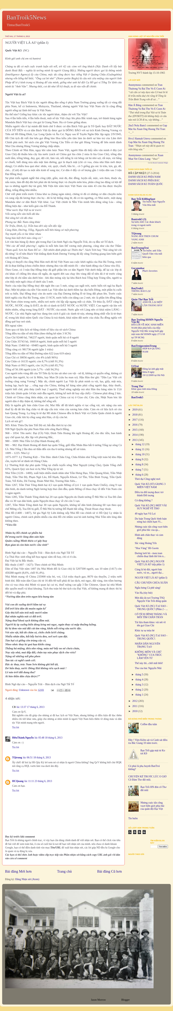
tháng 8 (139, 464)
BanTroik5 (137, 397)
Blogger (125, 999)
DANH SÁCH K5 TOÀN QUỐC (145, 184)
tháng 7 (139, 469)
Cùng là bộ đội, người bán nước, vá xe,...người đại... (149, 571)
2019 (135, 409)
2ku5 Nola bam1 (137, 125)
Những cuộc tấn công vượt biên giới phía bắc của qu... (151, 528)
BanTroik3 (137, 288)
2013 (135, 440)
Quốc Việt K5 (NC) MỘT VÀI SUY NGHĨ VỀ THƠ (151, 507)
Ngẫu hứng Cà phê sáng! (148, 587)
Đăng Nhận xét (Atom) (27, 879)
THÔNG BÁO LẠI (141, 291)
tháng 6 (139, 474)
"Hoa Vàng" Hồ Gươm (147, 548)
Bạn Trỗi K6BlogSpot (143, 199)
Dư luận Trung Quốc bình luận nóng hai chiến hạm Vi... (151, 520)
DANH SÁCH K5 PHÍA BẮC (144, 180)
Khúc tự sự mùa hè (145, 630)
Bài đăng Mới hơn (18, 871)
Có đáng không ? (143, 500)
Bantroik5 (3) (138, 219)
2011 (135, 706)
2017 (135, 419)
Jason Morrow (98, 999)
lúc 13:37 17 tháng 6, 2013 (30, 707)
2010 (135, 711)
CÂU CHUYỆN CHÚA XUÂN (151, 582)
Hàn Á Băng (134, 105)
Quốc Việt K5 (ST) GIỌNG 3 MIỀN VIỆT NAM (150, 486)
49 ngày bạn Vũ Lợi (145, 513)
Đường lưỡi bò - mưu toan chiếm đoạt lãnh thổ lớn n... (150, 555)
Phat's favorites (149, 270)
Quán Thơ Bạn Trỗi (142, 299)
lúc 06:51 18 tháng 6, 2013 (37, 757)
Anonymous (134, 84)
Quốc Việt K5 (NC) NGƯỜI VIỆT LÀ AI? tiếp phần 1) (149, 563)
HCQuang (17, 781)
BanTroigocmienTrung (144, 345)
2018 (135, 414)
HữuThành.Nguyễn (23, 737)
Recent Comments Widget (160, 163)
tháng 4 (139, 679)
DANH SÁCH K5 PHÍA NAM (144, 176)
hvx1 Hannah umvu (139, 138)
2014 (135, 434)
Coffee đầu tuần (148, 724)
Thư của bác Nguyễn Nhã (148, 668)
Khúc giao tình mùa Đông (144, 389)
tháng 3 (139, 684)
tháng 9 (139, 459)
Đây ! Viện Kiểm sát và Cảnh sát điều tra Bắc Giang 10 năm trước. (147, 742)
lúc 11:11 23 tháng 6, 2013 (38, 781)
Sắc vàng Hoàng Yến (146, 543)
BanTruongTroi (140, 247)
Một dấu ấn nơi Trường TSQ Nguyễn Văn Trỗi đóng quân (151, 599)
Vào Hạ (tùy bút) (143, 592)
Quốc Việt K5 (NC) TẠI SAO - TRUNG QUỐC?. (151, 637)
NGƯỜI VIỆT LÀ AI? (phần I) (151, 577)
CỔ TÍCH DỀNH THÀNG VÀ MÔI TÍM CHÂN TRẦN (151, 616)
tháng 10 (140, 454)
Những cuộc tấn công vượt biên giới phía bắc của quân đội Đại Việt (152, 805)
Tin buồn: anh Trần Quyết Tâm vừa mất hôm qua (152, 253)
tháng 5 (139, 674)
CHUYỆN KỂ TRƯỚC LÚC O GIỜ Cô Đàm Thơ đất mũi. (147, 778)
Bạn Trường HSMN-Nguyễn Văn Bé (147, 320)
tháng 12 (140, 444)
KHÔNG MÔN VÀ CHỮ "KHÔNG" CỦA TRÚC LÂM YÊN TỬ (148, 655)
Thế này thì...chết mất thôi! (149, 663)
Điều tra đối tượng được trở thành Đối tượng (149, 494)
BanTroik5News (26, 17)
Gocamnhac (138, 268)
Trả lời (15, 727)
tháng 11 (140, 449)
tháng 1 (139, 694)
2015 (135, 429)
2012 (135, 701)
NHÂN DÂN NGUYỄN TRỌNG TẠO (147, 645)
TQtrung (17, 757)
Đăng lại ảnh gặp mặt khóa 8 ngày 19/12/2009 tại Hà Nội (153, 372)
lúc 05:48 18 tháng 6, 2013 (48, 737)
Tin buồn (133, 818)
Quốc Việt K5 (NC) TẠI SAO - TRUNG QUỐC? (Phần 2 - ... (151, 608)
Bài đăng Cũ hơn (109, 871)
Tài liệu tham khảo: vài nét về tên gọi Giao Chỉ (150, 624)
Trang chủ (64, 871)
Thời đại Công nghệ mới (147, 479)
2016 (135, 424)
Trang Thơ (137, 386)
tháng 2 (139, 689)
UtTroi (135, 366)
